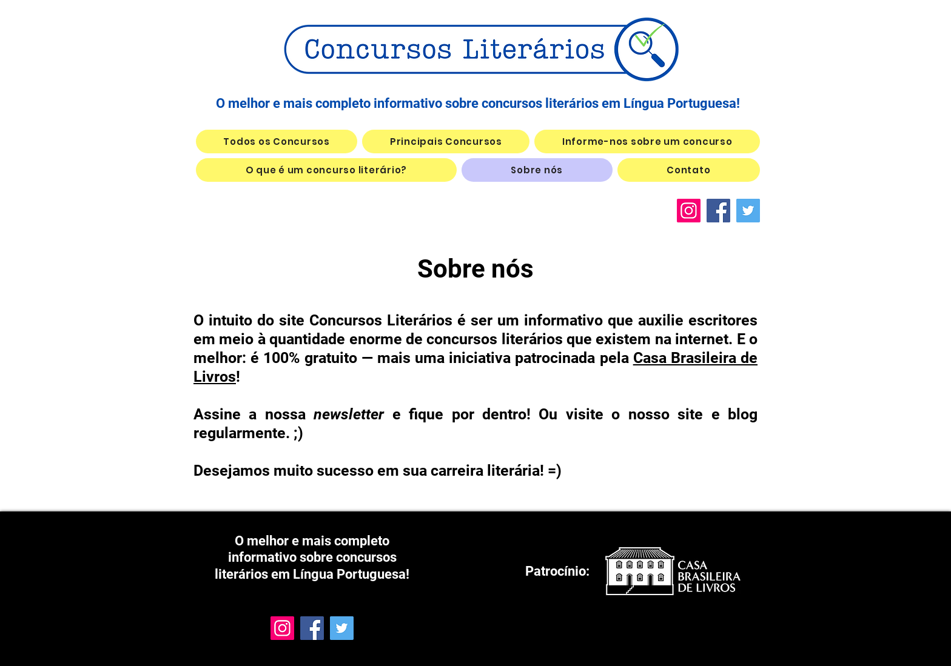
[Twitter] (748, 210)
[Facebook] (718, 210)
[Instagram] (689, 210)
